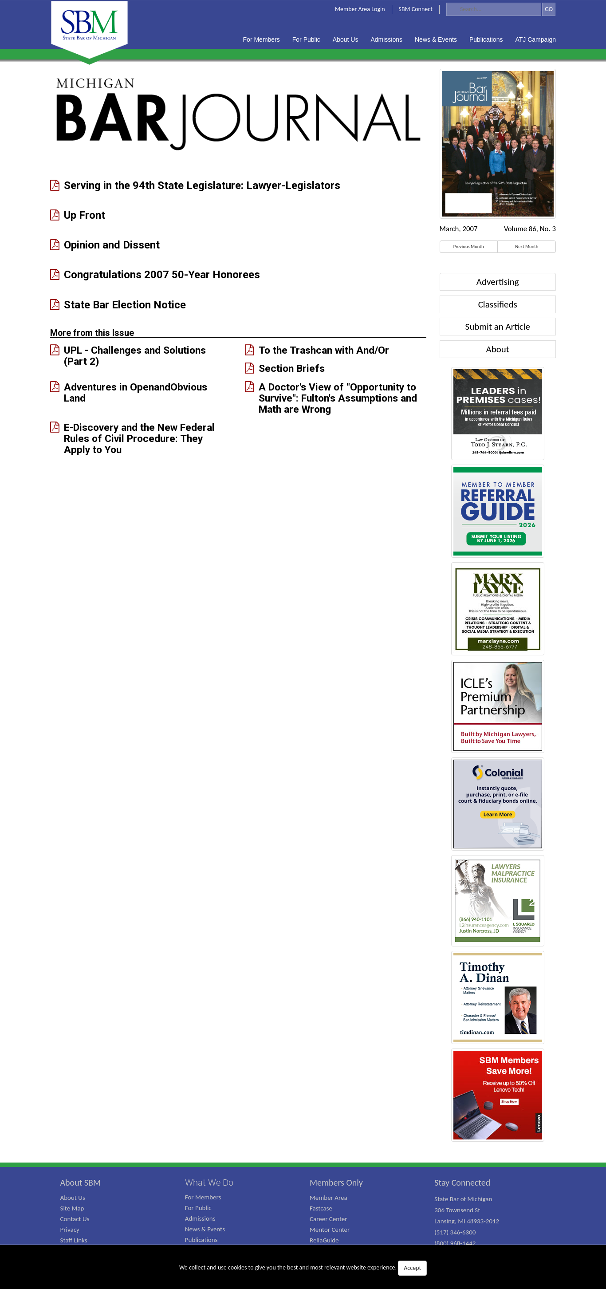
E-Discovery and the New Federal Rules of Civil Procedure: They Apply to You (139, 438)
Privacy (69, 1230)
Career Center (328, 1219)
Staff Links (73, 1240)
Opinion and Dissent (112, 245)
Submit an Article (497, 326)
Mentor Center (330, 1230)
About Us (72, 1198)
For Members (203, 1197)
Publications (201, 1240)
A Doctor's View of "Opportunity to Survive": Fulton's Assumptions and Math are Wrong (338, 398)
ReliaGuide (324, 1240)
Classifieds (497, 304)
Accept (412, 1268)
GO (549, 9)
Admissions (200, 1218)
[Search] (493, 9)
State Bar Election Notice (125, 305)
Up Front (84, 215)
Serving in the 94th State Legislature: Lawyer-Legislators (202, 186)
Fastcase (321, 1208)
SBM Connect (416, 9)
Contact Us (75, 1219)
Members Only (336, 1182)
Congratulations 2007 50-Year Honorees (162, 275)
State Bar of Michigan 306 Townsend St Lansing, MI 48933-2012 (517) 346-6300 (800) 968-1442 (466, 1221)
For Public (198, 1208)
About (497, 349)
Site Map (72, 1208)
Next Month (526, 246)
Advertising (497, 282)
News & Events (205, 1229)
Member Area (328, 1198)
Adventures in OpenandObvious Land (135, 392)
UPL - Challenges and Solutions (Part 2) (135, 355)
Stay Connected (462, 1182)
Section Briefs (292, 368)
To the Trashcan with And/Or (324, 350)
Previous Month (468, 246)
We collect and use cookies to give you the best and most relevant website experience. (303, 1268)
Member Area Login (360, 9)
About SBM (80, 1182)
